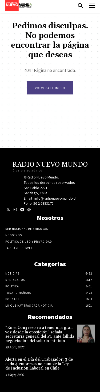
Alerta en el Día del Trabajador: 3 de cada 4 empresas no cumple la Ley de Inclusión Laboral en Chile (39, 364)
